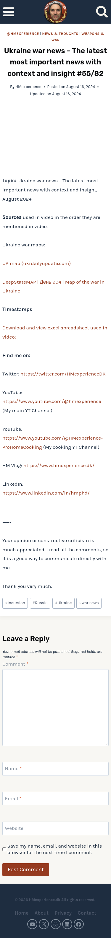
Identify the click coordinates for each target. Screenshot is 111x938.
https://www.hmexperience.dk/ (58, 465)
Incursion (15, 603)
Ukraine (63, 603)
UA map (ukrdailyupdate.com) (36, 263)
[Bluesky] (56, 924)
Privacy (63, 913)
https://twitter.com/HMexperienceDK (62, 374)
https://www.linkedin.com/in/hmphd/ (46, 493)
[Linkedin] (67, 924)
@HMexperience (23, 34)
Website (14, 828)
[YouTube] (32, 924)
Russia (40, 603)
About (42, 913)
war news (89, 603)
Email (13, 798)
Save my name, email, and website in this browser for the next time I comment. (54, 849)
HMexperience (28, 86)
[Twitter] (44, 924)
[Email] (55, 798)
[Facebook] (79, 924)
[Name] (55, 769)
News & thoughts (60, 34)
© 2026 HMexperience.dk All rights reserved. (55, 900)
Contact (87, 913)
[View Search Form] (102, 12)
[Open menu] (8, 11)
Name (13, 768)
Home (21, 913)
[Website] (55, 828)
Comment (15, 664)
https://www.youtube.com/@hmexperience (51, 401)
